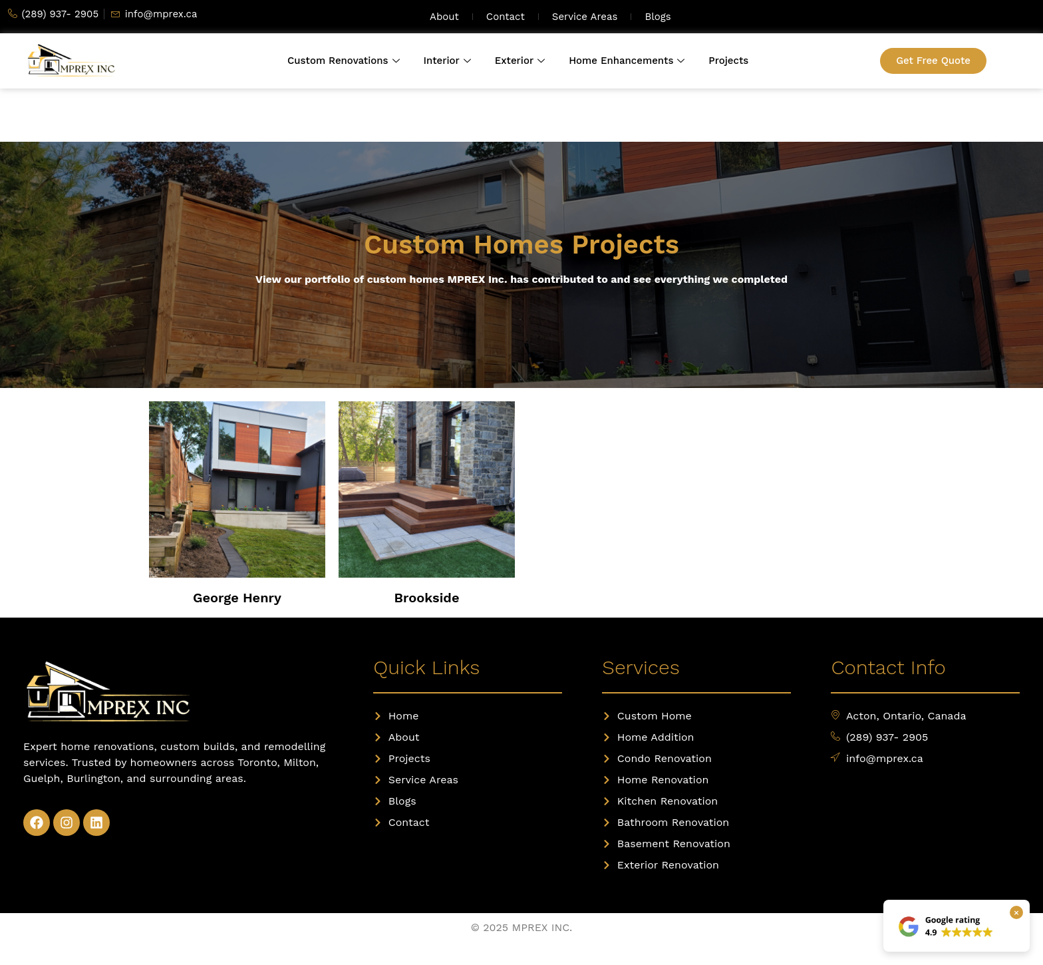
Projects (728, 61)
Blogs (657, 17)
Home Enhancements (626, 61)
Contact (505, 17)
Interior (447, 61)
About (444, 17)
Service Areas (585, 17)
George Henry (237, 598)
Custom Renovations (343, 61)
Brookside (427, 598)
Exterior (520, 61)
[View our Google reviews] (946, 925)
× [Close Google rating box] (1016, 912)
